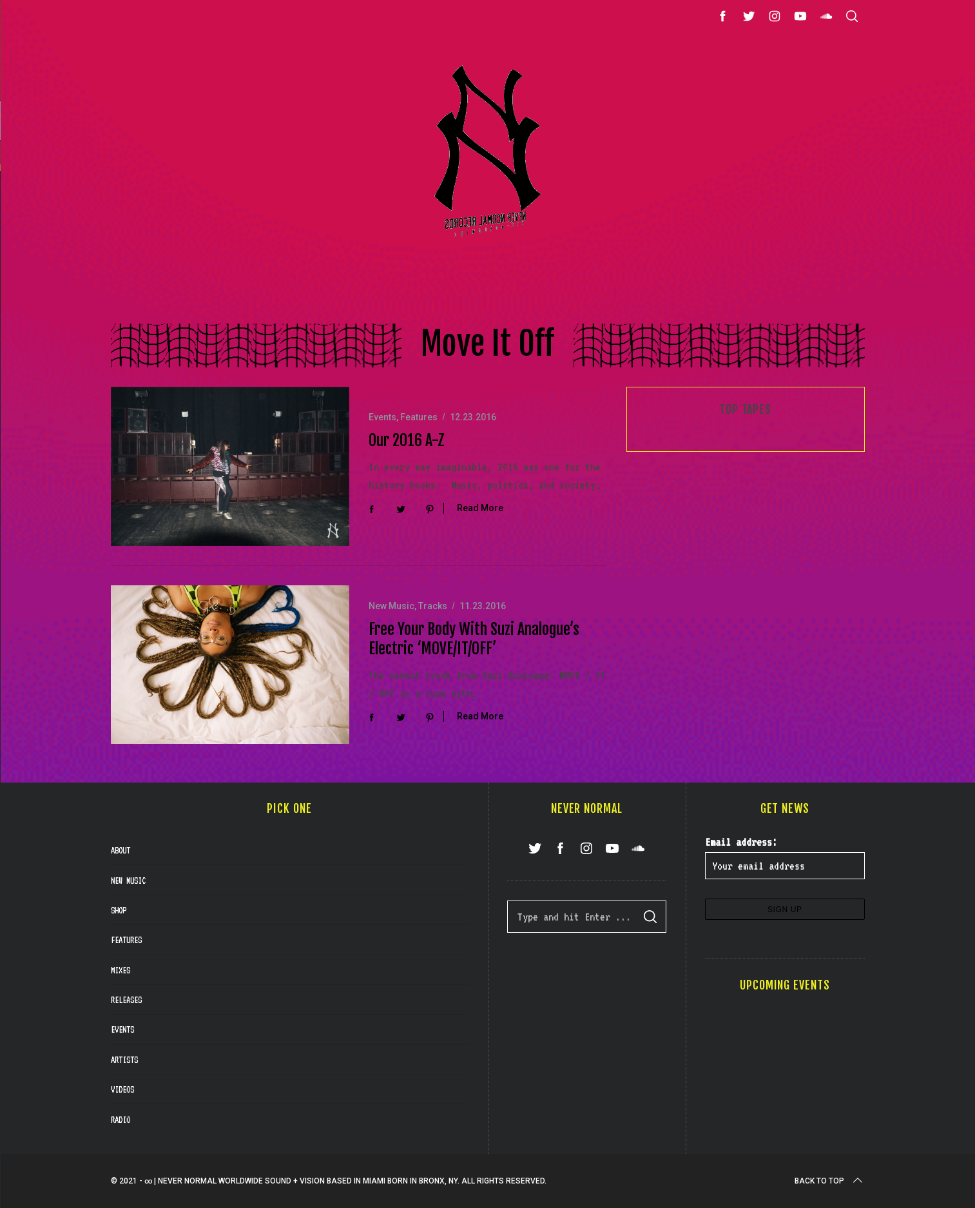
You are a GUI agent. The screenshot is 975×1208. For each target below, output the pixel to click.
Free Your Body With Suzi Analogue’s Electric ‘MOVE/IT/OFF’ (474, 639)
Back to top (830, 1181)
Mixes (120, 970)
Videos (122, 1089)
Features (419, 417)
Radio (120, 1120)
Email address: (741, 841)
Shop (118, 910)
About (120, 850)
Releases (126, 1000)
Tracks (432, 606)
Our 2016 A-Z (407, 440)
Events (382, 417)
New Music (391, 606)
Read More (480, 508)
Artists (124, 1060)
